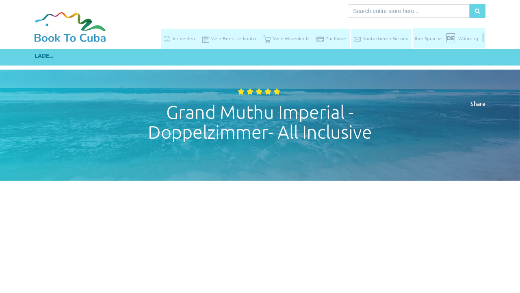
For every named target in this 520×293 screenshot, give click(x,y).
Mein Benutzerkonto (229, 38)
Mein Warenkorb (286, 38)
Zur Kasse (331, 38)
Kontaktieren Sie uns (380, 38)
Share (477, 103)
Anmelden (179, 38)
